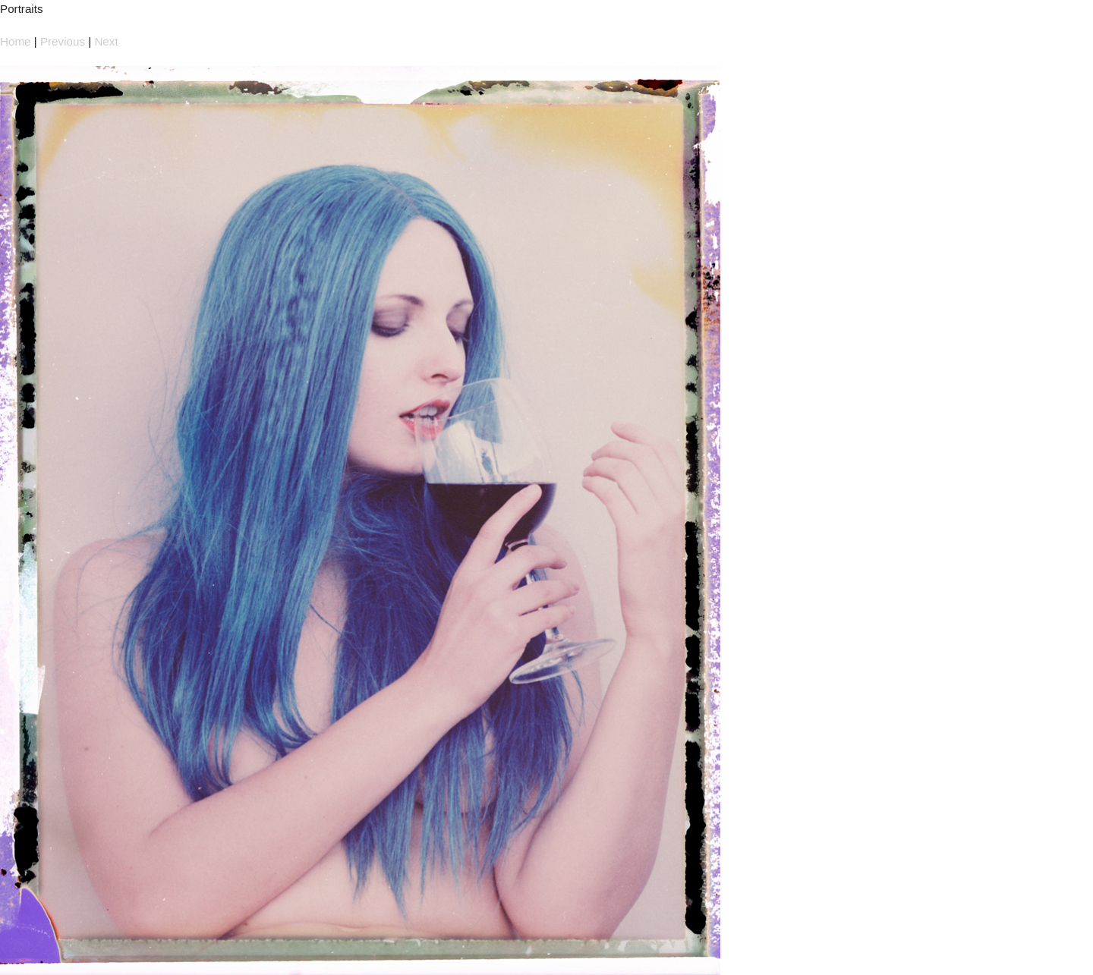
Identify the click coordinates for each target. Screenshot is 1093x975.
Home (15, 41)
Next (106, 41)
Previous (62, 41)
